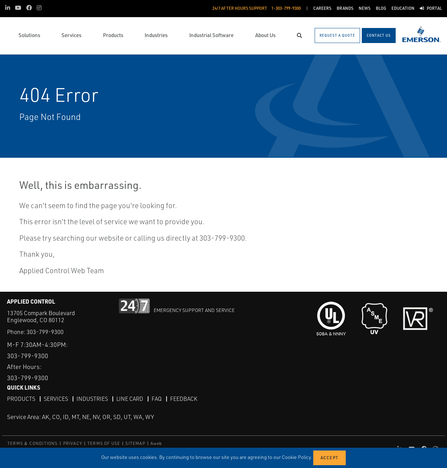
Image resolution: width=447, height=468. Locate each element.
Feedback (183, 398)
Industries (92, 398)
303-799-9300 (45, 331)
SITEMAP (135, 443)
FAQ (157, 398)
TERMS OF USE (103, 443)
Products (21, 398)
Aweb (156, 443)
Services (56, 398)
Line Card (129, 398)
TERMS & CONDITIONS (32, 443)
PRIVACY (72, 443)
